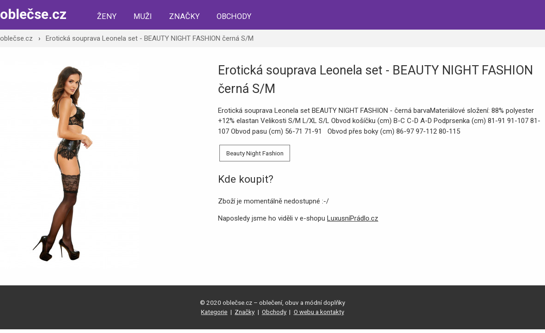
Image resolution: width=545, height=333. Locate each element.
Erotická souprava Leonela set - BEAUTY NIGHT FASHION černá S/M (150, 38)
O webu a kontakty (319, 311)
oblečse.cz (33, 14)
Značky (184, 16)
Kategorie (214, 311)
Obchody (234, 16)
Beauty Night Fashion (255, 153)
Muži (142, 16)
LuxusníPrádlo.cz (352, 218)
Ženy (106, 16)
